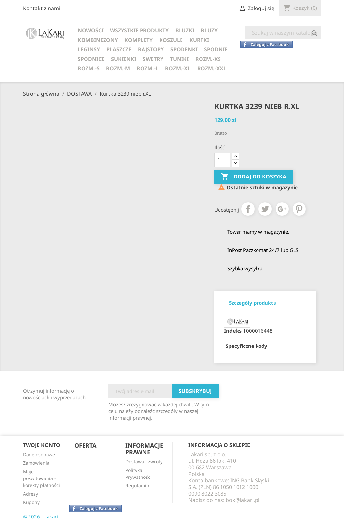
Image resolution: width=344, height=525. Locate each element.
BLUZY (209, 30)
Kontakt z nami (41, 8)
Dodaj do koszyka (253, 177)
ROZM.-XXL (211, 68)
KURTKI (199, 40)
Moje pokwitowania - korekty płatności (41, 478)
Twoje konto (41, 445)
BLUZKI (184, 30)
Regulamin (137, 485)
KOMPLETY (138, 40)
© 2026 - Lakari (40, 516)
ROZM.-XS (208, 59)
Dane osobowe (39, 454)
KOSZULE (171, 40)
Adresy (30, 494)
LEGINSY (89, 49)
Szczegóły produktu (253, 302)
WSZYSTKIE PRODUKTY (139, 30)
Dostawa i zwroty (143, 462)
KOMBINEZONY (98, 40)
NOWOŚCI (91, 30)
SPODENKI (184, 49)
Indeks (233, 331)
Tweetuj (265, 209)
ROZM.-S (89, 68)
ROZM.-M (118, 68)
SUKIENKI (123, 59)
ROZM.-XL (178, 68)
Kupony (31, 502)
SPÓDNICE (91, 59)
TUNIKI (179, 59)
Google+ (282, 209)
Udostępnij (248, 209)
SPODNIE (216, 49)
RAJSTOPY (151, 49)
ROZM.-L (148, 68)
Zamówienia (36, 463)
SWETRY (153, 59)
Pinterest (299, 209)
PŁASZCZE (118, 49)
